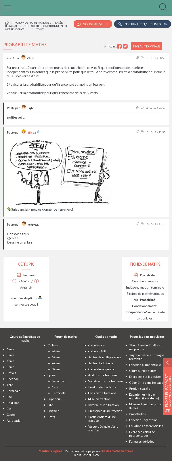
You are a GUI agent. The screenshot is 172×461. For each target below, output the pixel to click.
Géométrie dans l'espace (146, 382)
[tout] (40, 29)
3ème (10, 367)
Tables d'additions (100, 363)
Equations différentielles (146, 426)
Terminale (12, 26)
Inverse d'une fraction (103, 405)
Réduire (20, 281)
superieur (54, 399)
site (50, 405)
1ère (10, 385)
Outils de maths (106, 336)
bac (9, 397)
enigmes (53, 411)
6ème (10, 349)
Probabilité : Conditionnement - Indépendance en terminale (145, 281)
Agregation (14, 420)
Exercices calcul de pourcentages (142, 433)
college (53, 345)
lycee (51, 375)
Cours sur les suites (143, 370)
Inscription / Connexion (143, 24)
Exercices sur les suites (145, 376)
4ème (10, 361)
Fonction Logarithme (143, 420)
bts (9, 408)
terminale (13, 391)
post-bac (13, 402)
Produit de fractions (102, 387)
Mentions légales (50, 451)
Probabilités (137, 414)
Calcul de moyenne (101, 369)
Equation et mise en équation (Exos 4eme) (144, 396)
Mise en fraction (99, 399)
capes (11, 414)
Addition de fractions (102, 375)
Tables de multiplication (104, 357)
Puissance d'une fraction (105, 411)
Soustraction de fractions (105, 381)
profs (51, 417)
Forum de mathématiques (33, 22)
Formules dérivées (141, 441)
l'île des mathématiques (117, 451)
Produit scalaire (140, 388)
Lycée (59, 22)
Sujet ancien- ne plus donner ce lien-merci (42, 209)
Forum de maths (66, 336)
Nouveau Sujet (93, 24)
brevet (11, 373)
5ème (10, 355)
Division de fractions (102, 393)
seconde (13, 379)
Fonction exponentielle (145, 365)
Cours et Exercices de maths (25, 338)
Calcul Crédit (97, 351)
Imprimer (26, 275)
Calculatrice (96, 345)
